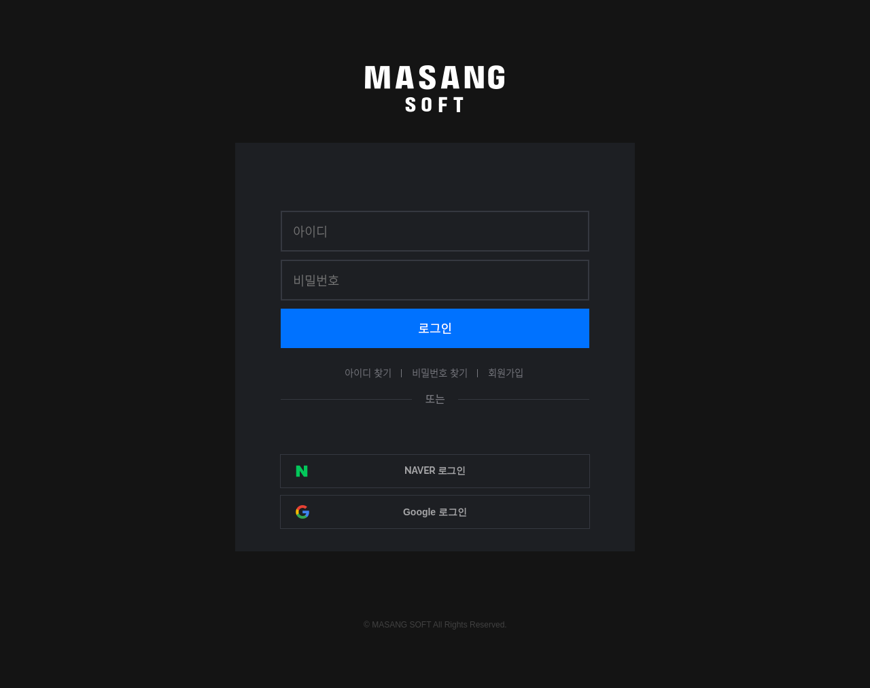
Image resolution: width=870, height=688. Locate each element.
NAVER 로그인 (435, 470)
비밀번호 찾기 (440, 372)
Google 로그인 (435, 511)
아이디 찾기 (368, 372)
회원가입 (505, 372)
